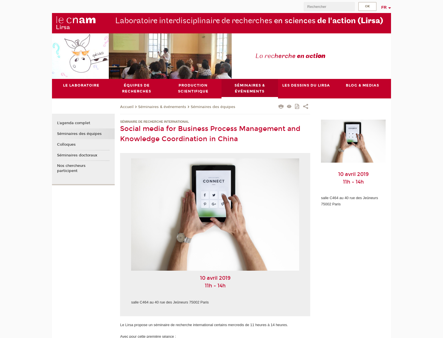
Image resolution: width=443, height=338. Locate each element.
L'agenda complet (73, 123)
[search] (329, 6)
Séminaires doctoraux (77, 155)
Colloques (66, 144)
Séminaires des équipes (213, 107)
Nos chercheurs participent (71, 168)
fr (384, 7)
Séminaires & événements (162, 107)
